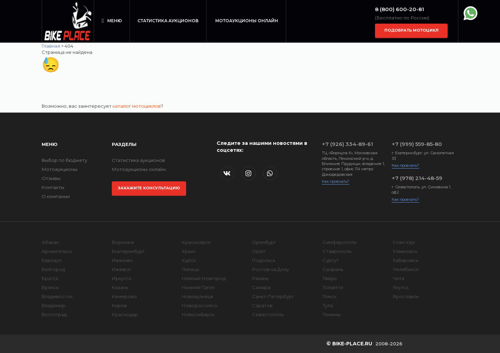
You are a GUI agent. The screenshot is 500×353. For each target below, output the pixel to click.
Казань (120, 287)
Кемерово (124, 296)
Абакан (50, 242)
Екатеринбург (128, 251)
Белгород (53, 269)
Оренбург (264, 242)
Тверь (329, 278)
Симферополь (340, 242)
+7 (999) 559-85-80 (417, 144)
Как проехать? (335, 181)
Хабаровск (405, 260)
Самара (261, 287)
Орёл (258, 251)
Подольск (263, 260)
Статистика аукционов (168, 20)
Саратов (262, 305)
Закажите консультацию (149, 188)
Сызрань (333, 269)
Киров (119, 305)
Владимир (53, 305)
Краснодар (125, 314)
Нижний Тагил (198, 287)
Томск (329, 296)
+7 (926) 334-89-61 (347, 144)
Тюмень (332, 314)
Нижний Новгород (204, 278)
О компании (56, 196)
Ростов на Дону (270, 269)
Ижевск (121, 269)
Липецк (190, 269)
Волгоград (54, 314)
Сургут (331, 260)
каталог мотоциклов (136, 106)
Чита (398, 278)
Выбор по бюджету (64, 160)
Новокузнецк (197, 296)
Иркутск (121, 278)
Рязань (260, 278)
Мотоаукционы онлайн (246, 20)
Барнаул (51, 260)
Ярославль (406, 296)
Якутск (401, 287)
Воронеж (123, 242)
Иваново (122, 260)
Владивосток (57, 296)
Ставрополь (337, 251)
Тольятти (333, 287)
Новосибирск (198, 314)
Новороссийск (199, 305)
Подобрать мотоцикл (411, 30)
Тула (328, 305)
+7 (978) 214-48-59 (417, 178)
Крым (188, 251)
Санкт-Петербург (273, 296)
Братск (50, 278)
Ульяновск (405, 251)
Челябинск (406, 269)
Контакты (53, 187)
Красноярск (196, 242)
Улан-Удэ (404, 242)
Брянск (50, 287)
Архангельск (57, 251)
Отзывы (51, 178)
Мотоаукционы (59, 169)
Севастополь (268, 314)
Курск (189, 260)
